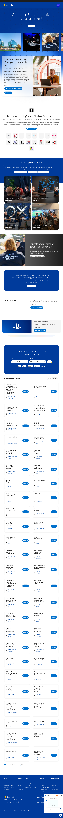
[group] (16, 42)
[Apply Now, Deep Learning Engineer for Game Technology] (25, 602)
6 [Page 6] (14, 764)
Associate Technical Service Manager (11, 467)
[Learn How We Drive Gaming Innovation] (13, 88)
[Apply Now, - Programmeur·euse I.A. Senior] (54, 391)
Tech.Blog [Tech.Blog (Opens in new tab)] (53, 785)
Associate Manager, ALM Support (38, 452)
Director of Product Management (10, 630)
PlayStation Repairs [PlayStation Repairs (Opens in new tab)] (44, 787)
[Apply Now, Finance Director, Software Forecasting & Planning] (54, 691)
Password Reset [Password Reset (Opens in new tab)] (43, 789)
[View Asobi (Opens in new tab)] (34, 136)
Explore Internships (37, 227)
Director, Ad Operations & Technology (10, 645)
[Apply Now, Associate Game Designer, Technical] (25, 454)
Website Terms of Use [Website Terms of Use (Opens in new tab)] (25, 810)
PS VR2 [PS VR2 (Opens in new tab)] (19, 785)
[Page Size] (21, 765)
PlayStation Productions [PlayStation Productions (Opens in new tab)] (9, 787)
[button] (31, 286)
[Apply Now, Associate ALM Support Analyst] (54, 440)
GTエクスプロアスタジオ (11, 722)
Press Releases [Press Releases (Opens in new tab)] (54, 787)
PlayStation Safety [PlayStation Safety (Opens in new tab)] (44, 783)
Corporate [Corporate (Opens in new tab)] (6, 789)
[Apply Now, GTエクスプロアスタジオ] (25, 723)
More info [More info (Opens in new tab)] (54, 800)
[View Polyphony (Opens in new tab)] (15, 142)
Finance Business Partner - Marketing (11, 688)
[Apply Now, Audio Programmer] (25, 483)
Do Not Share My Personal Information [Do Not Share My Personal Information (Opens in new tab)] (12, 814)
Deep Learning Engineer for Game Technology (11, 600)
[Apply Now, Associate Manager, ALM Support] (54, 454)
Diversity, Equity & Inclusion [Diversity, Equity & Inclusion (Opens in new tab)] (31, 787)
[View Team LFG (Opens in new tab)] (31, 148)
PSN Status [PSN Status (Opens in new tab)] (42, 785)
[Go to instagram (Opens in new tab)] (10, 802)
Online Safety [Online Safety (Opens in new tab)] (28, 785)
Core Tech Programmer (38, 538)
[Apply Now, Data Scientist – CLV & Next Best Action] (54, 586)
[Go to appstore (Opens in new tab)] (16, 802)
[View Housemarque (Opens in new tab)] (21, 142)
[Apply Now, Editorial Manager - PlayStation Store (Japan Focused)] (25, 675)
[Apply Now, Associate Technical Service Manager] (25, 469)
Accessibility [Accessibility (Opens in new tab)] (28, 783)
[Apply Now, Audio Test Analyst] (54, 483)
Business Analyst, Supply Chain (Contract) (11, 495)
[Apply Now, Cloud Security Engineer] (54, 526)
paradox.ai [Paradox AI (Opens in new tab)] (45, 802)
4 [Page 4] (10, 764)
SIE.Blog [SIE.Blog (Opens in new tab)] (53, 783)
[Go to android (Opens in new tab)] (18, 802)
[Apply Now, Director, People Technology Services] (54, 647)
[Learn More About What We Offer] (37, 256)
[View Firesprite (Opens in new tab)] (21, 136)
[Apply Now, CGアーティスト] (54, 497)
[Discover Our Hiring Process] (36, 307)
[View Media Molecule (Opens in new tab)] (54, 136)
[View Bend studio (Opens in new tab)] (8, 136)
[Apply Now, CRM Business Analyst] (54, 511)
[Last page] (18, 765)
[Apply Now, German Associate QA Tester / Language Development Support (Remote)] (25, 738)
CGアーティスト (39, 494)
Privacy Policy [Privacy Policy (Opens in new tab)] (13, 810)
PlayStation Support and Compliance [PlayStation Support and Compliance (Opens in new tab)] (51, 810)
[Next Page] (16, 765)
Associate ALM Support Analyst (39, 437)
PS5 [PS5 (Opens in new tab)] (18, 781)
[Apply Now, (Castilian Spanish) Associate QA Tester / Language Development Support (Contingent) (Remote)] (25, 391)
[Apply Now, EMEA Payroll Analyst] (25, 661)
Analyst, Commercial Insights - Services (11, 423)
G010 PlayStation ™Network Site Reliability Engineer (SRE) (39, 705)
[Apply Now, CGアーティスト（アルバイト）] (25, 511)
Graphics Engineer (11, 751)
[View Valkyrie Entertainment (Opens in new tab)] (15, 136)
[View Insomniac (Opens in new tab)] (28, 136)
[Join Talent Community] (40, 330)
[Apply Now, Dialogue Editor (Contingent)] (54, 617)
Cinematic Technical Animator (9, 523)
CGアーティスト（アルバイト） (11, 509)
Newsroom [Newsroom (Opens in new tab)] (53, 781)
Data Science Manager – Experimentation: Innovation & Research (11, 583)
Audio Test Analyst (39, 480)
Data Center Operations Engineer (38, 552)
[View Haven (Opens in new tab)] (41, 136)
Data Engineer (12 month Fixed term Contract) (39, 567)
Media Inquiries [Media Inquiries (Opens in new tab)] (54, 789)
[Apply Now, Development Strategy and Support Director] (54, 602)
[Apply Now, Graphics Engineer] (25, 755)
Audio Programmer (10, 481)
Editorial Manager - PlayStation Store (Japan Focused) (11, 673)
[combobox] (20, 362)
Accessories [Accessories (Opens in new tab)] (20, 789)
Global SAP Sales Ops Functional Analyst (39, 734)
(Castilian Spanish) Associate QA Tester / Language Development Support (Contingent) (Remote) (11, 389)
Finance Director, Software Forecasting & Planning (39, 689)
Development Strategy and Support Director (39, 600)
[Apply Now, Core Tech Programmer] (54, 540)
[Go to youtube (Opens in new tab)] (13, 802)
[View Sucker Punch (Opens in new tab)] (47, 142)
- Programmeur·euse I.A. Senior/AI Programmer (12, 408)
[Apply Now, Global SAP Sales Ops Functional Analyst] (54, 738)
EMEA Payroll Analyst (10, 659)
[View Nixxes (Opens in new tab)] (34, 142)
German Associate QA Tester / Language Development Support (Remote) (11, 736)
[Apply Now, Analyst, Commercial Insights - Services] (25, 425)
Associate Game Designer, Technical (11, 452)
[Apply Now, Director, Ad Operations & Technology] (25, 647)
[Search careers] (31, 26)
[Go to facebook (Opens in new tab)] (5, 802)
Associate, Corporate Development (38, 467)
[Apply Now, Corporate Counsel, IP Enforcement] (25, 554)
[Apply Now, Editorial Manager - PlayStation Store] (54, 661)
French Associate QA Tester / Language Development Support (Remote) (11, 706)
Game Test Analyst (39, 721)
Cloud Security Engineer (38, 523)
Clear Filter (43, 366)
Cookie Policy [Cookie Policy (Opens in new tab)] (36, 810)
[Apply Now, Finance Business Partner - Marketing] (25, 691)
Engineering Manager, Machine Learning (39, 673)
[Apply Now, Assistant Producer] (25, 440)
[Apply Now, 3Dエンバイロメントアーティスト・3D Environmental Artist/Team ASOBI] (54, 410)
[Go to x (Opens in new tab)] (7, 802)
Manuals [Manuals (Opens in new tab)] (42, 791)
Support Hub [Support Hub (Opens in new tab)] (43, 781)
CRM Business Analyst (38, 509)
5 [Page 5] (12, 764)
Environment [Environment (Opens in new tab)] (28, 781)
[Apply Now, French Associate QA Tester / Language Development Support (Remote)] (25, 708)
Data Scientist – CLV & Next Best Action (39, 582)
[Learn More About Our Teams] (20, 172)
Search (49, 361)
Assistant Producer (11, 437)
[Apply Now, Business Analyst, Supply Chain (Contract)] (25, 497)
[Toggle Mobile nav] (58, 5)
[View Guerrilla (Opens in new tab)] (8, 142)
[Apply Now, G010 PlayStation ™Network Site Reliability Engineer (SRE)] (54, 708)
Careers (6, 783)
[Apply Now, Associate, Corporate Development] (54, 469)
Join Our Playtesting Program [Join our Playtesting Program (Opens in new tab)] (10, 803)
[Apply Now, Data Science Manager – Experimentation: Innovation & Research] (25, 586)
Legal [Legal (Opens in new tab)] (5, 810)
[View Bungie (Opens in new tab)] (47, 136)
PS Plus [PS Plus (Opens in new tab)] (19, 787)
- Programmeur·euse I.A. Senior (40, 386)
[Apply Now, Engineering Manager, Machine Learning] (54, 675)
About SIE (6, 781)
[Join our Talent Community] (43, 172)
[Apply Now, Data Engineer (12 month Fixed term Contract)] (54, 569)
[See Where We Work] (33, 172)
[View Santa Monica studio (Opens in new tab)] (41, 142)
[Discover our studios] (31, 129)
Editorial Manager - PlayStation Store (39, 659)
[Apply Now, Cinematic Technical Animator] (25, 526)
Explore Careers (9, 200)
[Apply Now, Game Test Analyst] (54, 723)
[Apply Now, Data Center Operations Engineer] (54, 554)
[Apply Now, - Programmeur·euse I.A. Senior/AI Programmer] (25, 410)
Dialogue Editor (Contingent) (39, 614)
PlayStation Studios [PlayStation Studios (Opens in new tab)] (8, 785)
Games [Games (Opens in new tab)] (19, 791)
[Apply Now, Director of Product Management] (25, 632)
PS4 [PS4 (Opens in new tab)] (18, 783)
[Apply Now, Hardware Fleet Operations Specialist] (54, 755)
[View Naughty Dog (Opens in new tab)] (54, 142)
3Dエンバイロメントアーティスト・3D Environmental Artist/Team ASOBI (39, 408)
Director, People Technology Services (39, 645)
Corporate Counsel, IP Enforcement (10, 552)
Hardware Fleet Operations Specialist (38, 752)
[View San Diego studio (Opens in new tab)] (28, 142)
